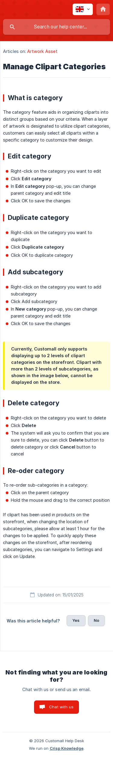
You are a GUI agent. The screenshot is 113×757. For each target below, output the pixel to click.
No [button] (96, 620)
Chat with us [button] (61, 706)
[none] (83, 9)
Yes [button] (76, 620)
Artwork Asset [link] (42, 51)
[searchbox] (56, 27)
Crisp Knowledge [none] (66, 748)
